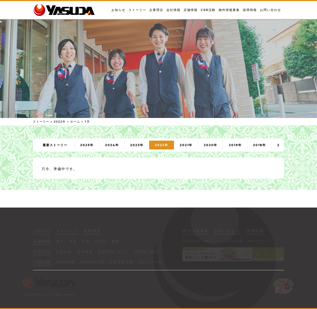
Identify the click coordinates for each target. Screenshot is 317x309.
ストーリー (137, 10)
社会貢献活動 (121, 263)
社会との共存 (150, 263)
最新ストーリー (55, 145)
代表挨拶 (64, 252)
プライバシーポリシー (202, 241)
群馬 (116, 242)
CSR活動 (208, 10)
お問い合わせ (270, 10)
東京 (60, 242)
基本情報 (85, 252)
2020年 (210, 145)
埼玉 (73, 242)
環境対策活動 (92, 263)
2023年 (137, 145)
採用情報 (250, 10)
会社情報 (173, 10)
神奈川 (101, 242)
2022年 (161, 145)
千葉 (86, 242)
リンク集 (235, 241)
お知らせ (118, 10)
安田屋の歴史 (146, 252)
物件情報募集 (229, 10)
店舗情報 (191, 10)
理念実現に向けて (113, 252)
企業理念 (156, 10)
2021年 (186, 145)
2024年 (112, 145)
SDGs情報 (66, 263)
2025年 (87, 145)
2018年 (259, 145)
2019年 (235, 145)
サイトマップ (260, 241)
